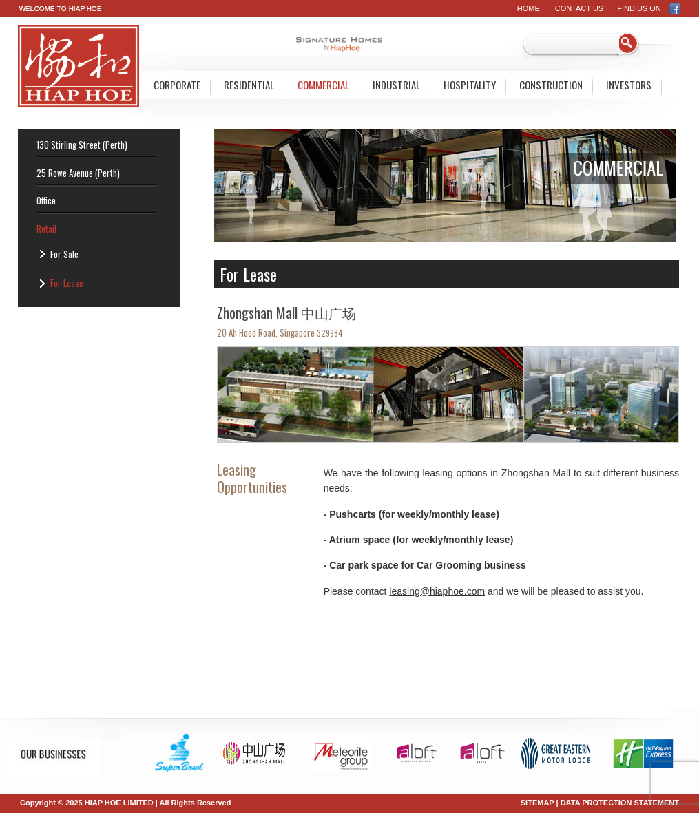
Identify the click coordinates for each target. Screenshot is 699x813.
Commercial (323, 84)
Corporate (177, 84)
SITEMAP (537, 803)
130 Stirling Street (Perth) (81, 144)
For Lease (66, 283)
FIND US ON (649, 8)
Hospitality (470, 84)
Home (528, 8)
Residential (249, 84)
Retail (46, 228)
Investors (628, 84)
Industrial (396, 84)
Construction (551, 84)
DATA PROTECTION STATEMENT (620, 803)
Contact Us (579, 8)
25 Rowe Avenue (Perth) (78, 173)
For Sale (64, 254)
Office (46, 200)
